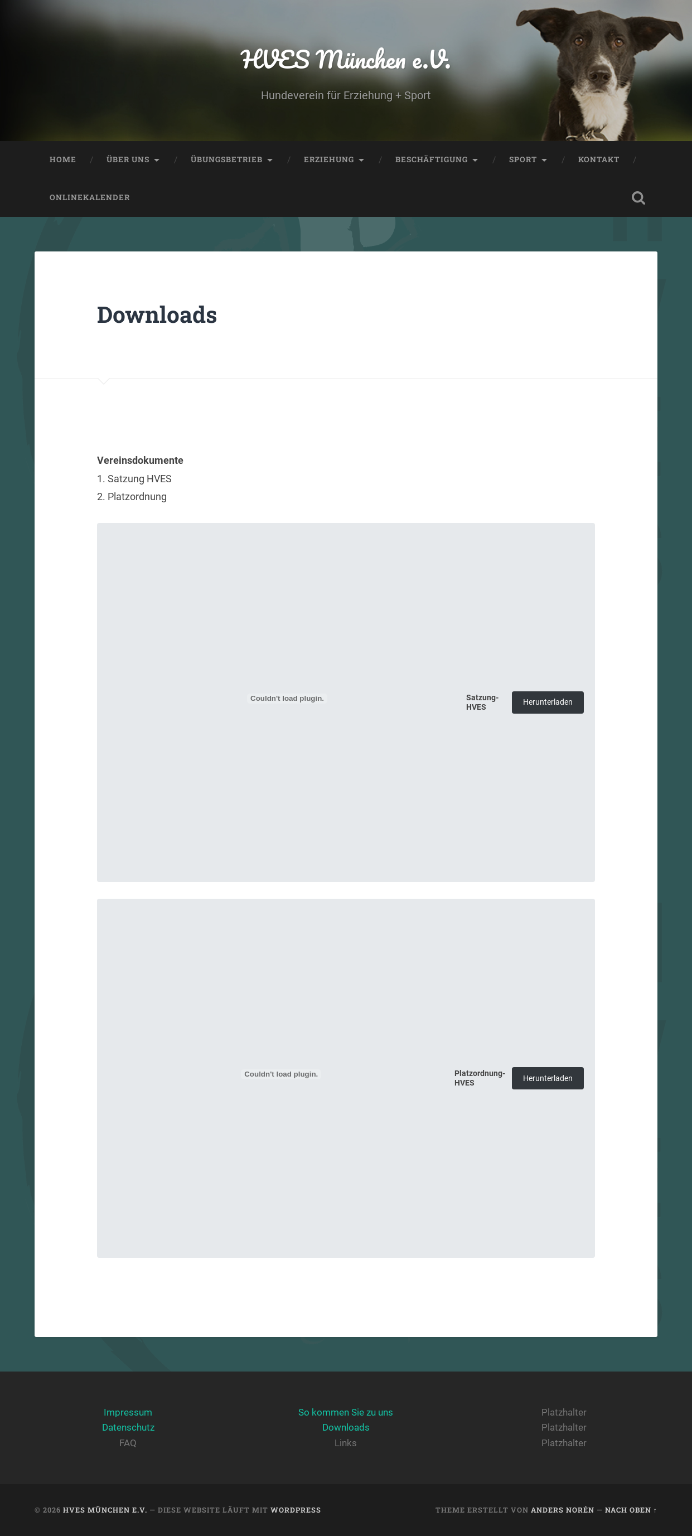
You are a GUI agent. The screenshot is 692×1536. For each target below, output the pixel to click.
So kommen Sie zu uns (345, 1412)
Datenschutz (128, 1427)
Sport (523, 159)
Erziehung (329, 159)
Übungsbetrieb (227, 159)
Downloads (346, 1427)
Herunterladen (548, 702)
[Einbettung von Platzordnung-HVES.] (281, 1074)
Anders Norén (562, 1509)
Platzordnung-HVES (479, 1078)
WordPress (295, 1509)
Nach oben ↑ (631, 1509)
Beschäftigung (431, 159)
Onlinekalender (90, 197)
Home (63, 159)
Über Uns (128, 159)
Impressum (128, 1412)
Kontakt (599, 159)
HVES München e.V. (346, 59)
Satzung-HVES (482, 702)
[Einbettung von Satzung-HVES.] (287, 698)
